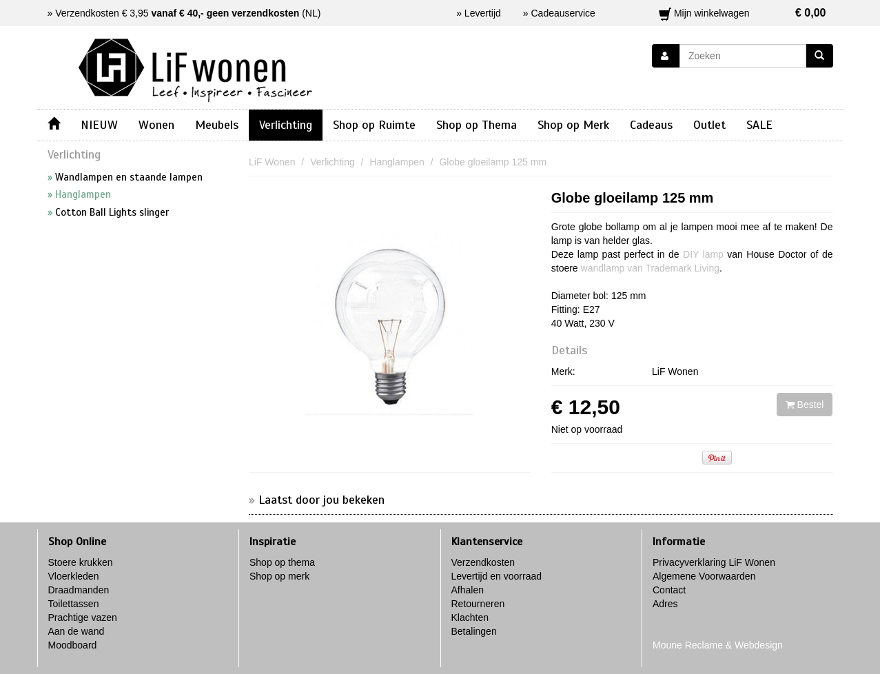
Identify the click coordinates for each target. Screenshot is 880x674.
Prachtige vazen (82, 617)
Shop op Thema (476, 124)
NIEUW (99, 124)
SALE (759, 124)
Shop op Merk (573, 124)
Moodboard (72, 645)
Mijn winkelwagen (742, 13)
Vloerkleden (73, 576)
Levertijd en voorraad (496, 576)
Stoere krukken (80, 562)
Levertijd (482, 13)
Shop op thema (282, 562)
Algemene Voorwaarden (704, 576)
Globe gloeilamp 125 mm (632, 197)
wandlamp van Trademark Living (650, 268)
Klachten (470, 617)
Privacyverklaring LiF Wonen (714, 562)
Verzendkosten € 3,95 (177, 13)
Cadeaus (651, 124)
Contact (669, 589)
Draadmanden (79, 589)
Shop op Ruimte (374, 124)
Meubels (216, 124)
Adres (665, 603)
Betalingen (474, 631)
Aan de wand (76, 631)
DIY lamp (703, 254)
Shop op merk (279, 576)
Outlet (709, 124)
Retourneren (478, 603)
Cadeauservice (563, 13)
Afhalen (467, 589)
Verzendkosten (483, 562)
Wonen (156, 124)
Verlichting (285, 124)
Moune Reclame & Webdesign (718, 645)
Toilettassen (73, 603)
